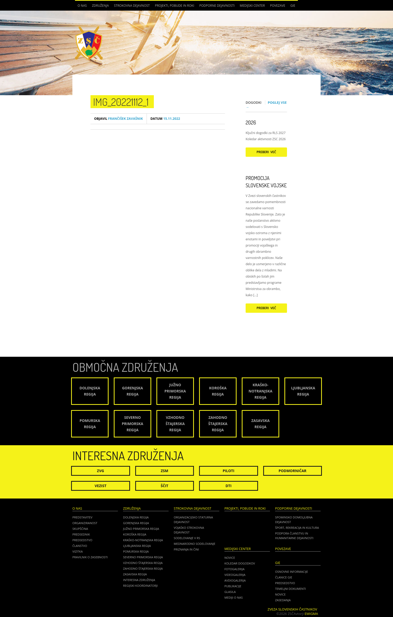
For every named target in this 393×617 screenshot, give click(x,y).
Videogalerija (234, 575)
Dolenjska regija (136, 517)
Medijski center (252, 5)
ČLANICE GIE (283, 577)
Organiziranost (84, 523)
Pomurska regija (136, 551)
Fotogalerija (234, 569)
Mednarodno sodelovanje (194, 544)
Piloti (228, 470)
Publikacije (232, 586)
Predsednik (81, 534)
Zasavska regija (135, 574)
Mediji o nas (233, 597)
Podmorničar (292, 470)
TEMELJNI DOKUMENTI (290, 589)
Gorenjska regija (136, 523)
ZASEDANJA (283, 600)
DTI (228, 485)
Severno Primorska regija (143, 557)
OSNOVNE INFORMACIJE (291, 572)
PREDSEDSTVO (285, 583)
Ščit (164, 485)
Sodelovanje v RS (187, 538)
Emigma (311, 613)
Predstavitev (82, 517)
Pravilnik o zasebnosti (90, 557)
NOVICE (280, 594)
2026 (251, 122)
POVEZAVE (277, 5)
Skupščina (80, 529)
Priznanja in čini (186, 549)
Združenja (100, 5)
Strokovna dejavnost (132, 5)
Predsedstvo (82, 540)
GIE (292, 5)
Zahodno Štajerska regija (143, 568)
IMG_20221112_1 (121, 101)
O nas (82, 5)
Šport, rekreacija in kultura (297, 528)
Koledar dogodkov (239, 563)
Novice (229, 558)
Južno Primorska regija (141, 529)
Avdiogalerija (235, 580)
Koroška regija (134, 534)
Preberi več (266, 152)
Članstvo (79, 546)
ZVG (100, 470)
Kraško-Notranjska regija (143, 540)
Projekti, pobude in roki (174, 5)
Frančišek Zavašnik (118, 118)
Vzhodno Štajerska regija (143, 563)
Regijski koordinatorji (140, 586)
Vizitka (77, 551)
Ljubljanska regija (137, 546)
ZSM (164, 470)
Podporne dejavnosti (217, 5)
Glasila (230, 592)
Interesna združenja (139, 580)
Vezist (101, 485)
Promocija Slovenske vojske (266, 182)
